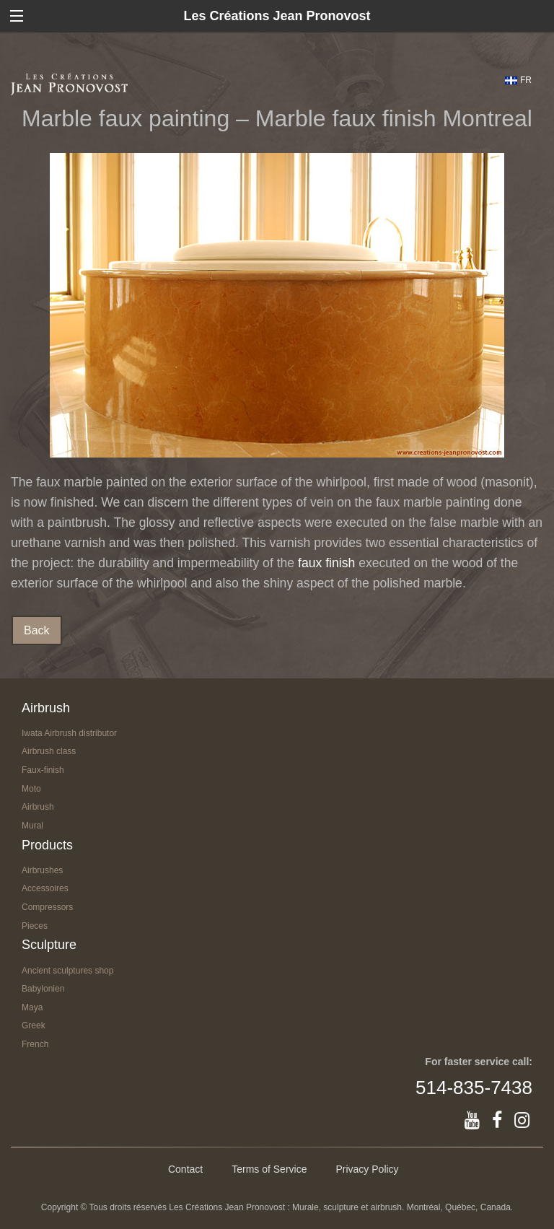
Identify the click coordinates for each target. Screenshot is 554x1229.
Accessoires (45, 888)
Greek (33, 1025)
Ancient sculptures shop (67, 971)
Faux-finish (43, 770)
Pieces (35, 926)
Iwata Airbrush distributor (69, 733)
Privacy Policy (366, 1169)
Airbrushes (42, 870)
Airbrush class (49, 751)
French (35, 1044)
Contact (185, 1169)
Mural (32, 826)
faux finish (326, 563)
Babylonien (43, 989)
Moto (31, 789)
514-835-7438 (474, 1087)
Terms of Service (269, 1169)
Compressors (47, 907)
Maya (32, 1007)
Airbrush (38, 807)
